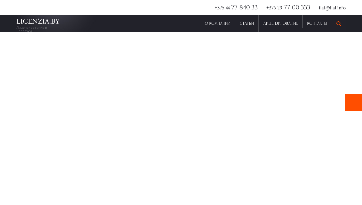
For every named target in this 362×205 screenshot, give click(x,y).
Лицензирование (280, 23)
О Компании (217, 23)
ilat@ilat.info (332, 8)
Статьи (247, 23)
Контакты (317, 23)
